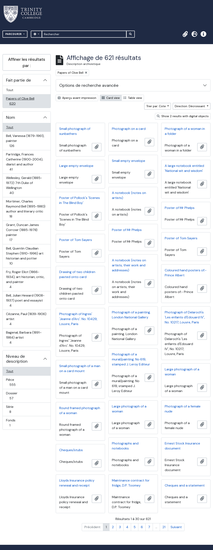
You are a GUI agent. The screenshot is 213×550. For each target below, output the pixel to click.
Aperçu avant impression (77, 98)
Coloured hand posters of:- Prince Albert (186, 272)
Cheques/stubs (71, 450)
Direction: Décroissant (190, 106)
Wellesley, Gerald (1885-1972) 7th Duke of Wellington (24, 185)
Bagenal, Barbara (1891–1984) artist (24, 337)
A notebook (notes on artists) (129, 195)
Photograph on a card (129, 129)
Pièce (17, 382)
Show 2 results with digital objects (183, 116)
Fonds (14, 423)
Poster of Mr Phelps (179, 208)
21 (163, 527)
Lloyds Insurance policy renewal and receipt (76, 483)
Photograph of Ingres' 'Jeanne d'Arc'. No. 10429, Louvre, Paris (78, 319)
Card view (111, 98)
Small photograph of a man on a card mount (79, 368)
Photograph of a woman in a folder (185, 131)
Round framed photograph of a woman (79, 410)
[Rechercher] (84, 34)
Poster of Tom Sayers (181, 238)
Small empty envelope (128, 161)
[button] (185, 34)
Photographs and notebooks (125, 446)
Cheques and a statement (185, 485)
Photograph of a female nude (183, 408)
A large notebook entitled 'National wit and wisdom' (184, 168)
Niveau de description (16, 359)
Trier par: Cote (156, 106)
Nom (10, 117)
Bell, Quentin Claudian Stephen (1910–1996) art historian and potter (24, 256)
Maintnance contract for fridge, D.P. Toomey (131, 483)
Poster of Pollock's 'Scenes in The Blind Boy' (79, 200)
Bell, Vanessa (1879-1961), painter (25, 140)
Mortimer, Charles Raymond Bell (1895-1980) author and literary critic (25, 209)
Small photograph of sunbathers (74, 131)
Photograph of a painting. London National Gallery (131, 314)
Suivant (176, 527)
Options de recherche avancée (89, 85)
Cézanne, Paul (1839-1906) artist (26, 319)
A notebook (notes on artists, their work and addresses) (129, 265)
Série (15, 409)
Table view (132, 98)
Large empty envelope (76, 166)
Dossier (16, 396)
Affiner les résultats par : (26, 62)
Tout (9, 90)
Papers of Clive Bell (20, 101)
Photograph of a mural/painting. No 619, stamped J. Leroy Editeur (131, 359)
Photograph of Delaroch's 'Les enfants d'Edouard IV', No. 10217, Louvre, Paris (185, 317)
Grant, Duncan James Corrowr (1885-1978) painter (22, 232)
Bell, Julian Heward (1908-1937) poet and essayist (25, 300)
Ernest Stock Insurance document (182, 446)
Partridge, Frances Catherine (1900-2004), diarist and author (24, 162)
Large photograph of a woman (182, 371)
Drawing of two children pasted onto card (77, 274)
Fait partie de (18, 80)
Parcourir (14, 34)
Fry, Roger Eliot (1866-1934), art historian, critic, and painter (25, 279)
